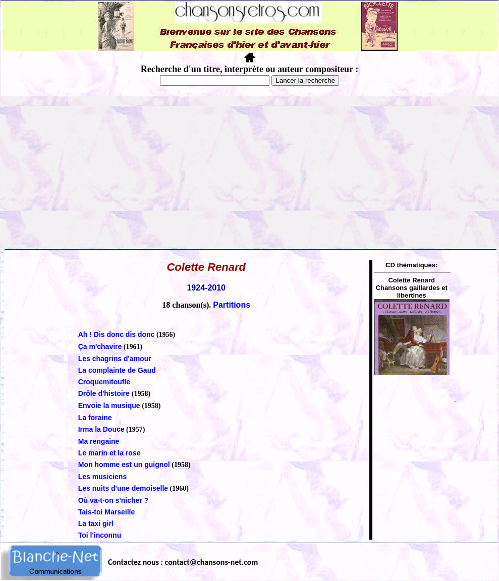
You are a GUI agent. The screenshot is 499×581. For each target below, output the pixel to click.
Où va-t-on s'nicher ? (113, 500)
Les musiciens (102, 477)
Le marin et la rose (109, 453)
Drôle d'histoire (105, 393)
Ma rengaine (99, 441)
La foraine (95, 418)
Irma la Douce (101, 429)
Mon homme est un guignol (124, 464)
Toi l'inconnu (100, 535)
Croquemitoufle (104, 382)
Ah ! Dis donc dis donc (116, 334)
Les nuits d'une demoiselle (123, 488)
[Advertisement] (249, 172)
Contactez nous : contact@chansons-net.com (183, 562)
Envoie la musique (109, 405)
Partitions (231, 305)
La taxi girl (96, 523)
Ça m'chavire (100, 346)
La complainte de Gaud (117, 370)
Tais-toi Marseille (106, 512)
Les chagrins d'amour (114, 359)
